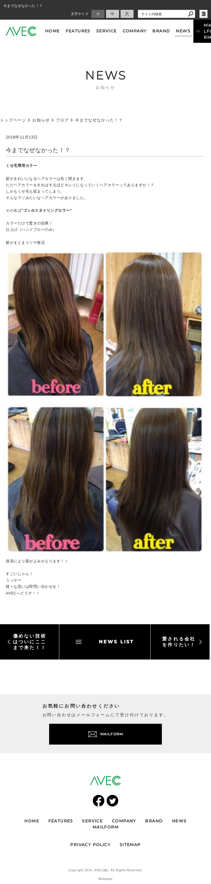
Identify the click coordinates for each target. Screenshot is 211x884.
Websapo (105, 879)
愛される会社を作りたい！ (182, 641)
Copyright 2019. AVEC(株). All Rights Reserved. (106, 870)
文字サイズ (80, 14)
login (203, 14)
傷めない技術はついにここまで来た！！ (26, 641)
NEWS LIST (105, 641)
